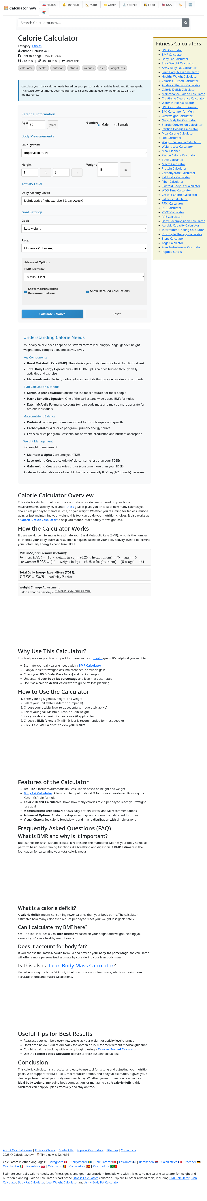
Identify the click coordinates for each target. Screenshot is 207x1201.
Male (105, 124)
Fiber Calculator (172, 182)
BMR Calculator (90, 665)
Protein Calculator (174, 168)
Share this (70, 61)
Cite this (25, 61)
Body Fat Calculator (38, 793)
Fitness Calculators (85, 1178)
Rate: (25, 240)
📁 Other (110, 5)
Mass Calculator (94, 965)
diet (102, 68)
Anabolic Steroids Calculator (181, 85)
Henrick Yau (40, 51)
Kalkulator (33, 1166)
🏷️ (180, 5)
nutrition (58, 68)
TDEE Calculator (172, 160)
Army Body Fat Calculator (179, 68)
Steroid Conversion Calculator (182, 125)
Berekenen (146, 1162)
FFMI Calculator (172, 204)
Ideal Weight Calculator (178, 63)
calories (89, 68)
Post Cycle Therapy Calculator (182, 234)
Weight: (91, 165)
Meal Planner (171, 151)
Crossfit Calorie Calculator (179, 195)
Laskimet (125, 1162)
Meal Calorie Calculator (178, 133)
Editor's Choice (45, 1150)
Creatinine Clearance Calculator (183, 98)
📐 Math (91, 5)
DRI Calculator (171, 138)
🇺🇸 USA (167, 5)
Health (98, 658)
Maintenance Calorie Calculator (183, 94)
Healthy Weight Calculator (179, 76)
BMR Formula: (34, 269)
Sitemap (112, 1150)
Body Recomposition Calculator (183, 221)
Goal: (25, 221)
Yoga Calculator (172, 243)
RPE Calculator (172, 217)
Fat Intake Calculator (176, 177)
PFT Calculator (171, 208)
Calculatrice (169, 1162)
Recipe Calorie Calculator (179, 155)
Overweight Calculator (177, 116)
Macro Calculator (173, 164)
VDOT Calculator (173, 212)
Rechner (190, 1162)
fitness (74, 68)
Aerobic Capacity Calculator (180, 225)
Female (123, 124)
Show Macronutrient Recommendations (43, 291)
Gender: (92, 123)
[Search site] (100, 22)
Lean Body (62, 965)
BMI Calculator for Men (178, 112)
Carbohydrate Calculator (178, 173)
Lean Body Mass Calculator (180, 72)
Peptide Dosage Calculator (180, 129)
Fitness (37, 46)
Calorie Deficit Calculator (38, 520)
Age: (25, 123)
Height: (27, 165)
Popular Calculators (90, 1150)
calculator (26, 68)
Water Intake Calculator (178, 103)
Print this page (30, 56)
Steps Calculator (173, 239)
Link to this (47, 61)
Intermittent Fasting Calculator (183, 230)
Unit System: (31, 145)
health (42, 68)
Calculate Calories (52, 314)
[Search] (185, 22)
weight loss (118, 68)
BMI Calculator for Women (180, 107)
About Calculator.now (17, 1150)
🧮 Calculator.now (20, 8)
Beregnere (56, 1162)
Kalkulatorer (103, 1162)
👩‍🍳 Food (149, 5)
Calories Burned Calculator (117, 1049)
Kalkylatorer (79, 1162)
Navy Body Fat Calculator (179, 120)
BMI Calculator (172, 50)
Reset (116, 314)
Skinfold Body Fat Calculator (181, 186)
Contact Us (66, 1150)
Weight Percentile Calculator (181, 142)
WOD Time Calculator (176, 190)
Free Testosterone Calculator (181, 247)
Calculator (55, 1166)
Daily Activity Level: (36, 193)
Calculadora (77, 1166)
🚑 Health (49, 5)
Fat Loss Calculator (175, 199)
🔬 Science (130, 5)
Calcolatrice (11, 1166)
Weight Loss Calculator (177, 147)
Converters (128, 1150)
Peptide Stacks (172, 252)
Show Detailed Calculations (110, 291)
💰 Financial (70, 5)
